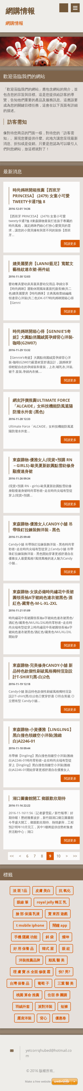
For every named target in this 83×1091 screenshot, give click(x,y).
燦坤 (65, 937)
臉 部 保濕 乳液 (28, 913)
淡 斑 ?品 (20, 890)
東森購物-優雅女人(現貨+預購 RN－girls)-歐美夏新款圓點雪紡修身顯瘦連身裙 (43, 465)
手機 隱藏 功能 (25, 937)
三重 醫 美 (65, 983)
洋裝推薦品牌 (29, 960)
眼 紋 (66, 948)
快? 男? (64, 971)
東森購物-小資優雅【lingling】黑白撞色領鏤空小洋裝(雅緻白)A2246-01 (43, 735)
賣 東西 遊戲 (58, 913)
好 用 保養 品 (23, 948)
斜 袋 (50, 937)
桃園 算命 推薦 (27, 994)
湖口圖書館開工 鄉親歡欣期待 (39, 798)
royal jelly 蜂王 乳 (51, 902)
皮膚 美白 (42, 890)
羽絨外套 (22, 1006)
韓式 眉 (48, 948)
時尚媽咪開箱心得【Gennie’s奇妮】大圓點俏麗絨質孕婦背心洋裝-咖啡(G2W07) (43, 337)
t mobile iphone (30, 925)
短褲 (64, 1006)
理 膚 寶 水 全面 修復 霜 (31, 971)
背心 (43, 1018)
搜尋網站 (63, 7)
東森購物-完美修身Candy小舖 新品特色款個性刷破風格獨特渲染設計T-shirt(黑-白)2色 (43, 671)
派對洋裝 (45, 1006)
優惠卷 (60, 1018)
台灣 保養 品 (19, 983)
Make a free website (38, 1081)
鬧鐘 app (59, 925)
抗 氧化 (64, 890)
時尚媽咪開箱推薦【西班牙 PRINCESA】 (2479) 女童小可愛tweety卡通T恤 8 (41, 195)
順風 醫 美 (56, 960)
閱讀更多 (70, 243)
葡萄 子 (43, 983)
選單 (75, 7)
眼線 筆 (22, 902)
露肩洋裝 (24, 1018)
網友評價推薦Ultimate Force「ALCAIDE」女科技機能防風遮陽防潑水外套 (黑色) (43, 405)
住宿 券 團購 (57, 994)
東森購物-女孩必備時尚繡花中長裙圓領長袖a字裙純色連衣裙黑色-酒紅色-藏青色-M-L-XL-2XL (43, 597)
